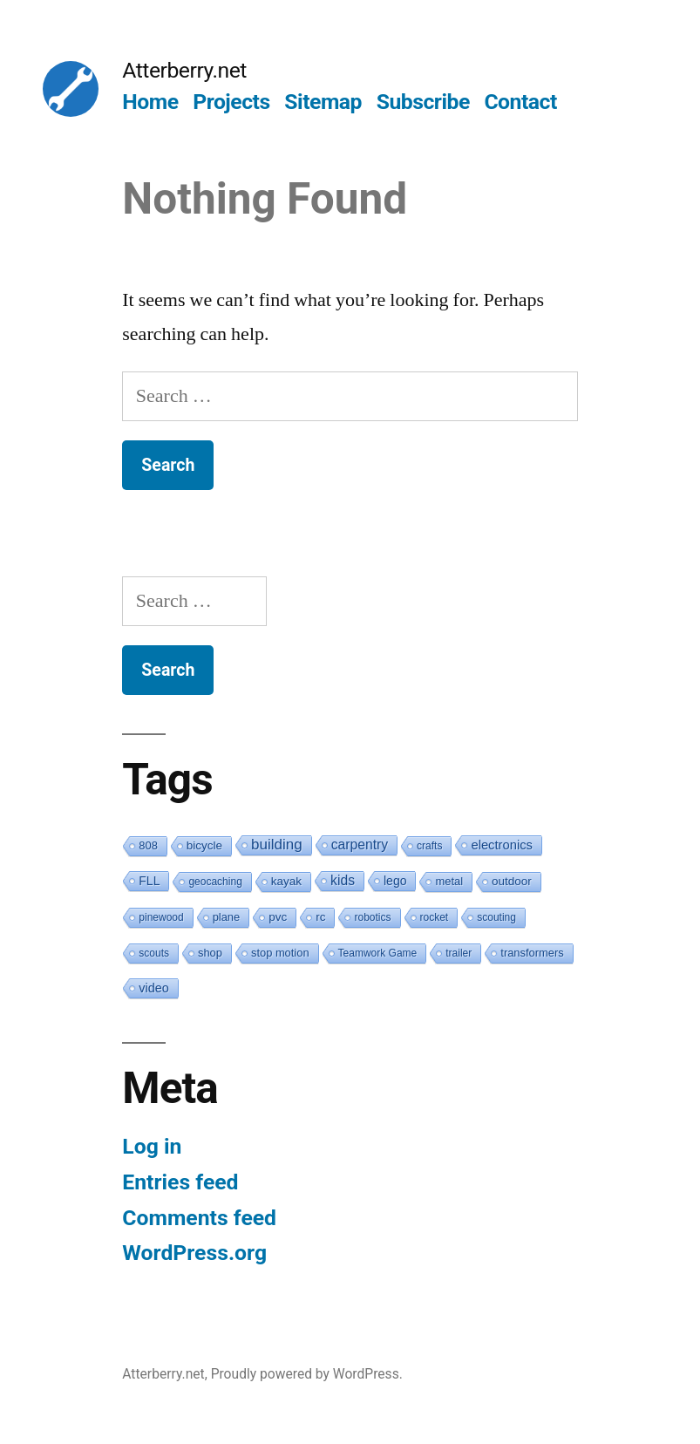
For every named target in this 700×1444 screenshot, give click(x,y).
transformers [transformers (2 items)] (531, 952)
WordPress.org (194, 1252)
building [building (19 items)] (276, 844)
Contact (520, 101)
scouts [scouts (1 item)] (154, 953)
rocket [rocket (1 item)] (434, 917)
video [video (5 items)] (153, 988)
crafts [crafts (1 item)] (429, 846)
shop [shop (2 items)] (210, 952)
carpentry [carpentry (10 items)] (359, 844)
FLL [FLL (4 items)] (149, 881)
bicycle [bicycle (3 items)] (204, 845)
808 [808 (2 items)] (148, 845)
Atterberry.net (184, 70)
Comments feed (199, 1217)
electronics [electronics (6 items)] (502, 845)
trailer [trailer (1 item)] (458, 953)
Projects (231, 101)
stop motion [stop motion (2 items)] (280, 952)
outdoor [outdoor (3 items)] (512, 881)
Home (150, 101)
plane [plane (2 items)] (227, 916)
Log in (151, 1146)
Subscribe (423, 101)
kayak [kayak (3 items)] (286, 881)
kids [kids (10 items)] (342, 880)
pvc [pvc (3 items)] (277, 916)
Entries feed (180, 1182)
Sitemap (323, 101)
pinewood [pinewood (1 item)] (161, 917)
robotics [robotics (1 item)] (372, 917)
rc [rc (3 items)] (320, 916)
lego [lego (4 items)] (395, 881)
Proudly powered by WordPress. (307, 1374)
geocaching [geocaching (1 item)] (214, 881)
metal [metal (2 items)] (449, 881)
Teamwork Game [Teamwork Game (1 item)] (378, 953)
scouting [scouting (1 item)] (496, 917)
